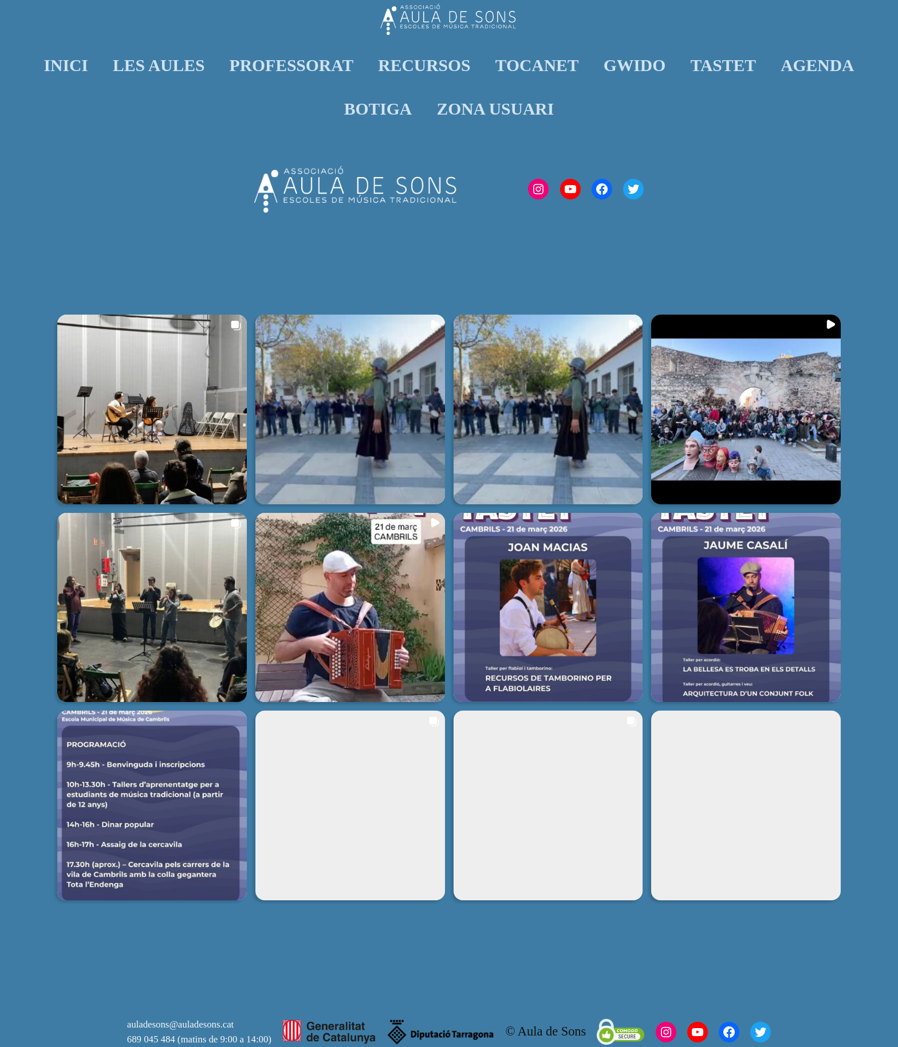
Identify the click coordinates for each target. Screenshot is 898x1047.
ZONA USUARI (495, 109)
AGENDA (817, 65)
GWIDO (635, 65)
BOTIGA (378, 109)
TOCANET (537, 65)
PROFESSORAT (292, 65)
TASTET (723, 65)
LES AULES (158, 65)
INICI (66, 65)
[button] (152, 409)
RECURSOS (424, 65)
